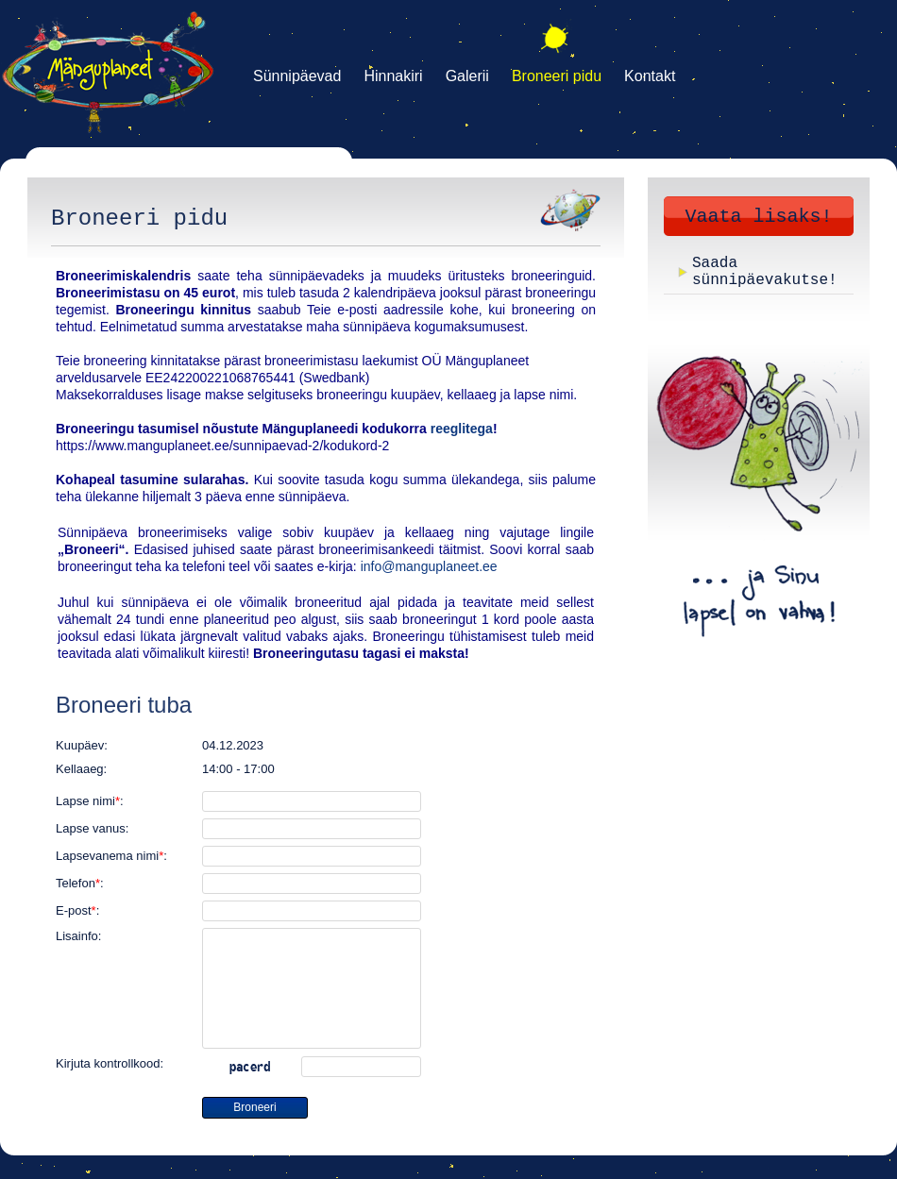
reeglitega (462, 428)
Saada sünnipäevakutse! (765, 272)
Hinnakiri (393, 76)
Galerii (467, 76)
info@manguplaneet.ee (429, 566)
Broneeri (254, 1107)
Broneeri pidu (556, 76)
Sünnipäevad (297, 76)
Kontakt (649, 76)
